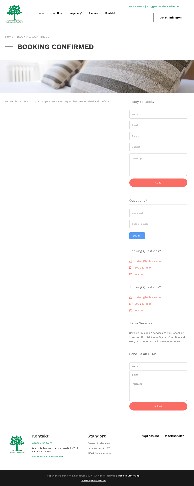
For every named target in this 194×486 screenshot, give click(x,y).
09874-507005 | (137, 6)
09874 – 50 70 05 (42, 443)
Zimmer (94, 13)
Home (39, 13)
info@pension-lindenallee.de (163, 6)
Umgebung (75, 13)
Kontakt (110, 13)
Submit (137, 235)
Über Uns (55, 13)
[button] (171, 17)
